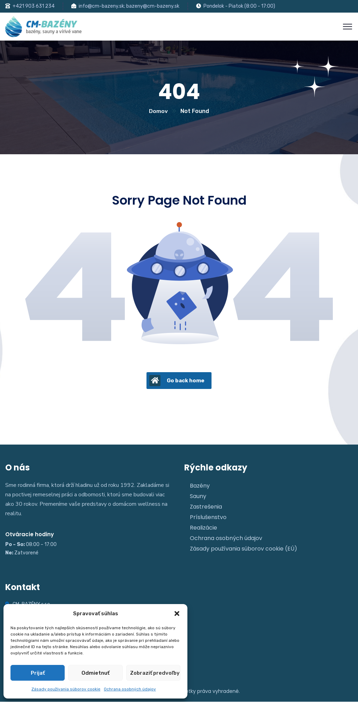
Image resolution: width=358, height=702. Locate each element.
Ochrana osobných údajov (130, 689)
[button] (176, 613)
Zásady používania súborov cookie (65, 689)
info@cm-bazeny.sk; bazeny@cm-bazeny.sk (129, 6)
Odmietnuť (95, 673)
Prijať (38, 673)
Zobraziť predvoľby (155, 673)
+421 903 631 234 (34, 6)
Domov (158, 111)
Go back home (177, 381)
